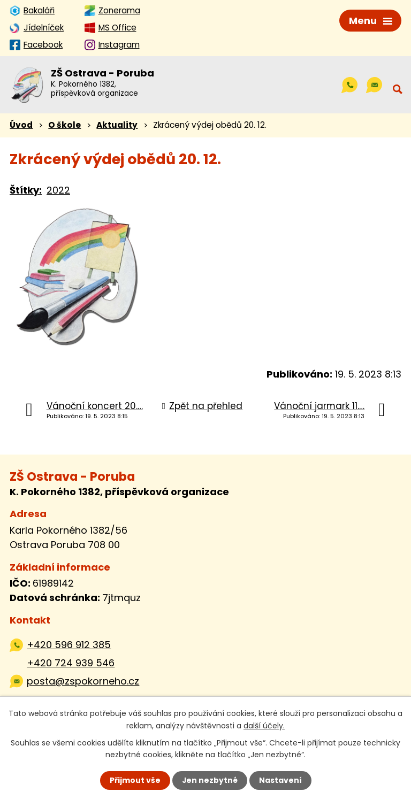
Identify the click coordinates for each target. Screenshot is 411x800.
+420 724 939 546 (71, 663)
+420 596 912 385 (69, 645)
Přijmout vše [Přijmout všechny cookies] (134, 780)
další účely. (264, 725)
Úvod (21, 126)
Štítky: (26, 190)
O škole (64, 126)
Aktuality (117, 126)
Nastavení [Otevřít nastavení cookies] (280, 780)
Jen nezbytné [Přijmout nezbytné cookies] (209, 780)
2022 (58, 190)
